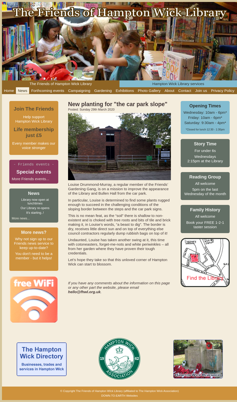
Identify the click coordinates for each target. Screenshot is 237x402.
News (22, 90)
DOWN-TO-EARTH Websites (119, 395)
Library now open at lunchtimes (35, 201)
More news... (21, 218)
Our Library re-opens (35, 208)
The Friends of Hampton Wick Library (61, 84)
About (169, 90)
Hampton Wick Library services (178, 84)
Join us (201, 90)
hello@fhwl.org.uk (84, 292)
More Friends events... (30, 179)
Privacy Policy (223, 90)
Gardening (103, 90)
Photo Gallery (149, 90)
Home (9, 90)
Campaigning (79, 90)
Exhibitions (125, 90)
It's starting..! (35, 212)
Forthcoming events (47, 90)
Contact (184, 90)
